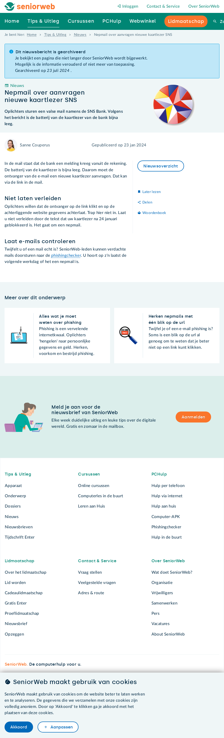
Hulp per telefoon (168, 486)
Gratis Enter (16, 603)
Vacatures (160, 624)
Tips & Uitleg (55, 35)
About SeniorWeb (168, 634)
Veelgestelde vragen (97, 583)
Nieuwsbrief (16, 624)
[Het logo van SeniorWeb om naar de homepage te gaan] (30, 6)
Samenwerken (164, 603)
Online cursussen (93, 486)
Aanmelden (193, 417)
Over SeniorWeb (204, 6)
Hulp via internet (167, 496)
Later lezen (151, 192)
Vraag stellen (90, 572)
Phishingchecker (166, 527)
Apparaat (13, 486)
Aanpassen (61, 727)
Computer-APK (165, 517)
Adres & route (91, 593)
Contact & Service (163, 6)
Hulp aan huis (163, 506)
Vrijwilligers (162, 593)
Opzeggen (14, 634)
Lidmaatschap (19, 560)
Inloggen (127, 6)
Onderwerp (15, 496)
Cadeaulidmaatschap (24, 593)
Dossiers (13, 506)
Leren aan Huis (91, 506)
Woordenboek (154, 213)
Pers (155, 613)
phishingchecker (66, 255)
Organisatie (162, 583)
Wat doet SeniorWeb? (172, 572)
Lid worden (15, 583)
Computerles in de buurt (100, 496)
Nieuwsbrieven (19, 527)
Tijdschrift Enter (20, 537)
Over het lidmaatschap (26, 572)
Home (32, 35)
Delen (147, 202)
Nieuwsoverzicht (160, 166)
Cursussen (89, 474)
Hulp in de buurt (166, 537)
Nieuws (80, 35)
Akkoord (18, 727)
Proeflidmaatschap (22, 613)
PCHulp (159, 474)
